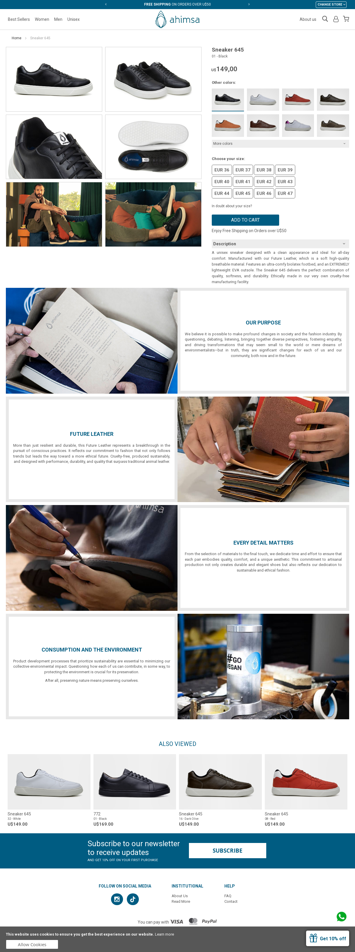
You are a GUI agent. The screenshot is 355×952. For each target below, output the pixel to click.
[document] (177, 939)
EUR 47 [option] (285, 193)
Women (42, 19)
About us (308, 19)
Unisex (73, 19)
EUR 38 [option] (264, 170)
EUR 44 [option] (221, 193)
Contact (231, 901)
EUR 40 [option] (221, 181)
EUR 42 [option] (264, 181)
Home (16, 38)
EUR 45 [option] (242, 193)
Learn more (164, 934)
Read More (181, 901)
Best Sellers (19, 19)
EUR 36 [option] (221, 170)
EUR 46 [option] (264, 193)
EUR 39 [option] (285, 170)
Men (58, 19)
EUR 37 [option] (242, 170)
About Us (180, 896)
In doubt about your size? (232, 206)
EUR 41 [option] (242, 181)
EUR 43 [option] (285, 181)
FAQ (227, 896)
